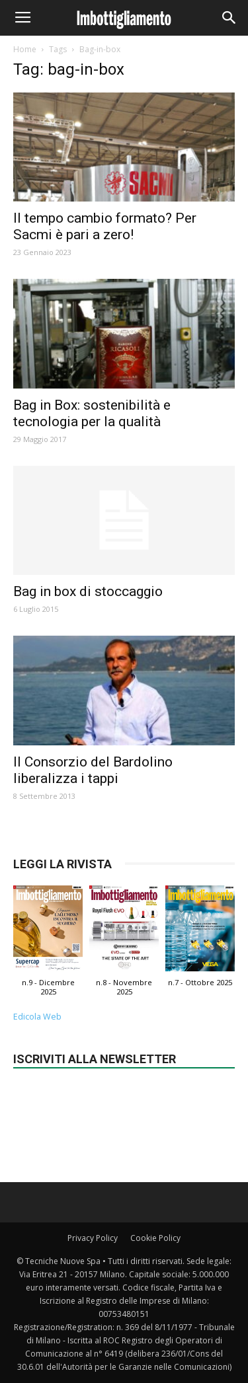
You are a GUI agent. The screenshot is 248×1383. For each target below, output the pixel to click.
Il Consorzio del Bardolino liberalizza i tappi (93, 770)
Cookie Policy (155, 1238)
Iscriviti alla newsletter (94, 1059)
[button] (229, 18)
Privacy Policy (92, 1238)
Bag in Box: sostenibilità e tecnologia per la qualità (92, 413)
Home (24, 49)
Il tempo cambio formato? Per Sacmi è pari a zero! (104, 226)
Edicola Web (37, 1016)
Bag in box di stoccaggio (88, 591)
